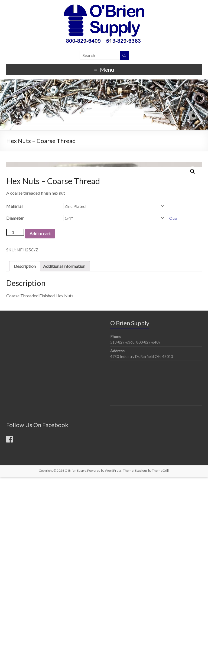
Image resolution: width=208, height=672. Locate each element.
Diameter (15, 412)
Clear (173, 413)
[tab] (24, 461)
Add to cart (40, 428)
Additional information (64, 461)
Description (25, 461)
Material (14, 401)
